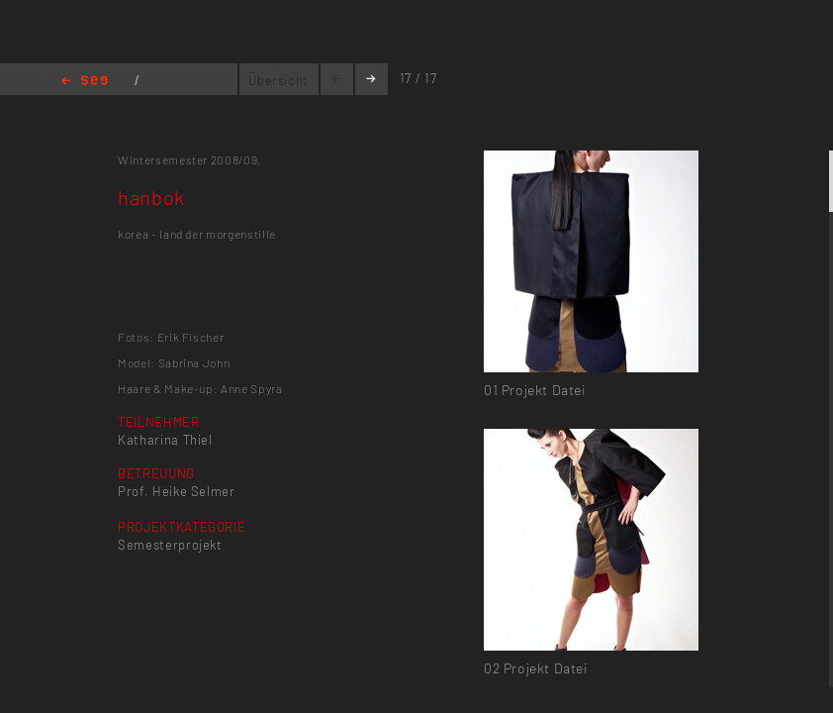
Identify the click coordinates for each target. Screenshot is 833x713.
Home (84, 81)
